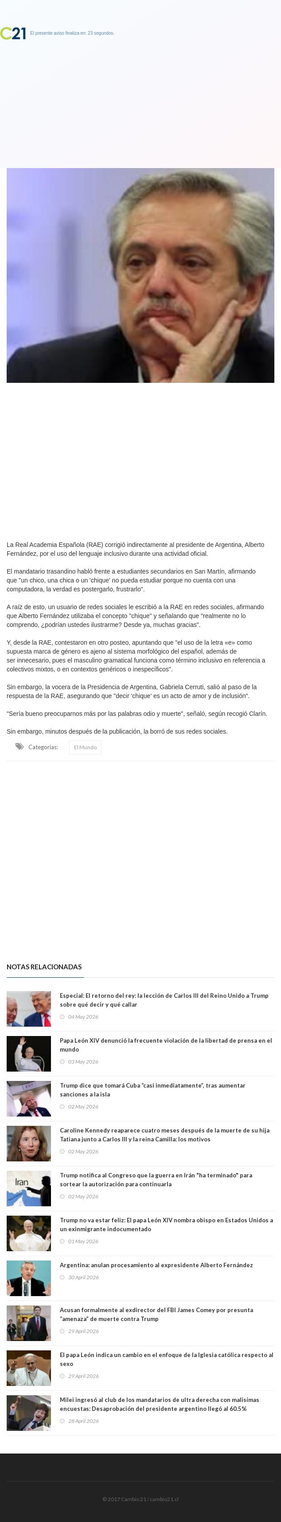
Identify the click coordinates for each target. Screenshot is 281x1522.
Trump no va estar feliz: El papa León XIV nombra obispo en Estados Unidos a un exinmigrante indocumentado (166, 1225)
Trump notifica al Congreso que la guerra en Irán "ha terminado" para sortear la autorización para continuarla (156, 1180)
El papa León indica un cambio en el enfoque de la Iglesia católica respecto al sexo (166, 1359)
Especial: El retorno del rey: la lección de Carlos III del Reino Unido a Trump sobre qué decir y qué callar (164, 1000)
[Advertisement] (140, 459)
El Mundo (85, 747)
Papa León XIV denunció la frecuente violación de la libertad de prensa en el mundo (166, 1045)
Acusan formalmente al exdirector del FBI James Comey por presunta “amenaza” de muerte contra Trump (156, 1314)
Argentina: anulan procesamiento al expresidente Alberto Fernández (156, 1265)
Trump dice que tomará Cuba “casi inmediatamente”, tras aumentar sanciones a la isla (153, 1090)
